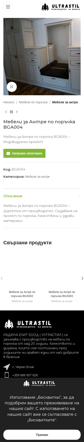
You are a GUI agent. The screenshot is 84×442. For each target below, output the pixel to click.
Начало (8, 102)
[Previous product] (6, 112)
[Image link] (28, 323)
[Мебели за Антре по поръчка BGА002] (22, 269)
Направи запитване (27, 153)
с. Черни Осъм (23, 367)
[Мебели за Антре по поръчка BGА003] (62, 269)
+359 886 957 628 (25, 375)
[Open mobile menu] (8, 6)
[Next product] (16, 112)
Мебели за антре (65, 102)
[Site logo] (61, 6)
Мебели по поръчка (33, 102)
